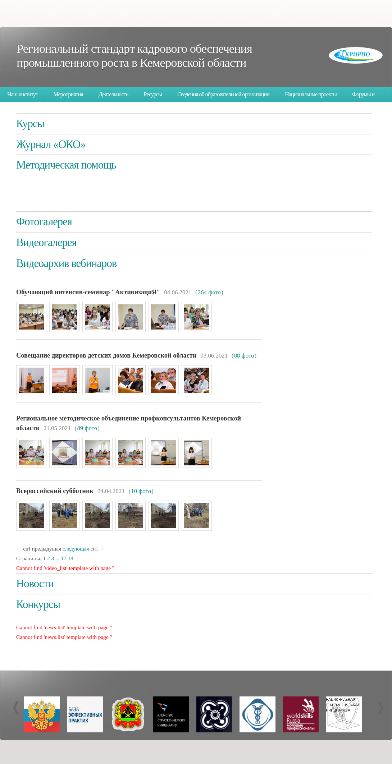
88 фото (244, 355)
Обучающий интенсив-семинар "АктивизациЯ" (88, 292)
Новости (35, 583)
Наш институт (22, 94)
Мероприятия (68, 94)
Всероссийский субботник (55, 490)
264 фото (209, 292)
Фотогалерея (44, 222)
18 (70, 558)
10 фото (141, 491)
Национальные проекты (310, 94)
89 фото (87, 428)
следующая (76, 549)
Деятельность (113, 94)
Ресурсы (153, 94)
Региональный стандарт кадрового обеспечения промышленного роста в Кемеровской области (134, 55)
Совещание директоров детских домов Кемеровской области (106, 355)
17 (63, 558)
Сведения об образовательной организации (223, 94)
